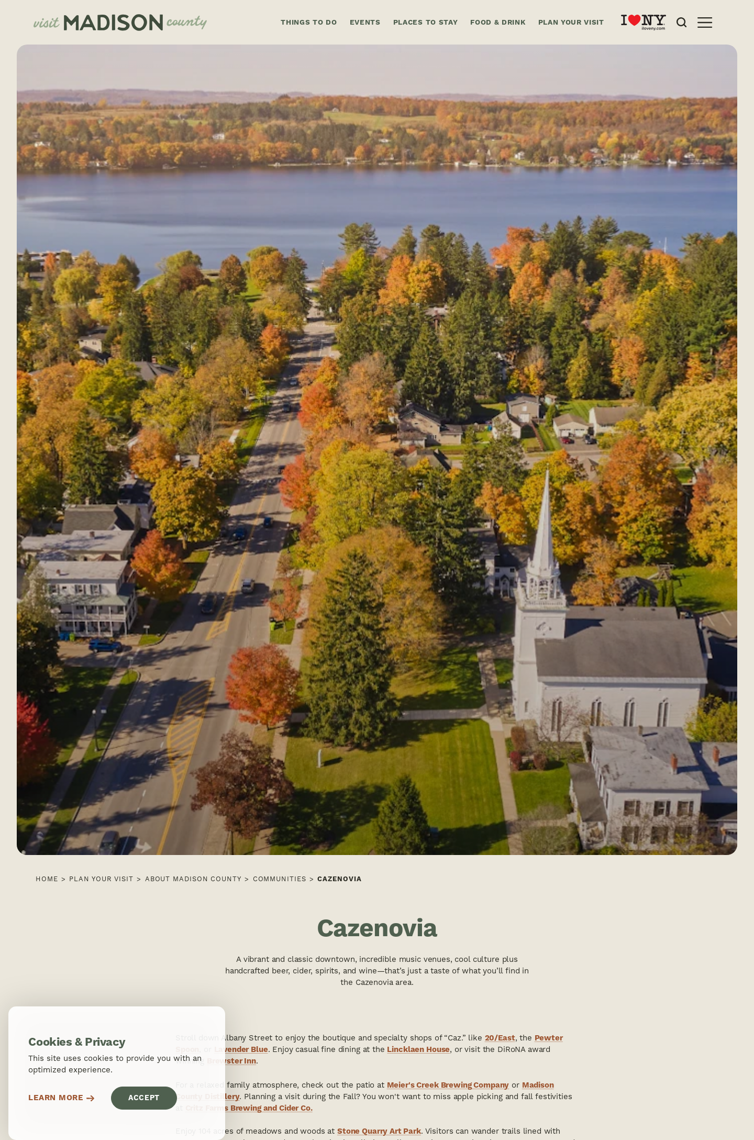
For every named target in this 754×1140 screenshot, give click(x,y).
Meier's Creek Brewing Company (448, 1085)
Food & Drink (497, 22)
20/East (500, 1038)
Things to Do (309, 22)
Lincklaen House (418, 1050)
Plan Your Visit (571, 22)
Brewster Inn (231, 1061)
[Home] (149, 22)
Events (365, 22)
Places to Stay (425, 22)
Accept (144, 1098)
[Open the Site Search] (681, 22)
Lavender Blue (241, 1050)
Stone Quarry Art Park (379, 1131)
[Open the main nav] (704, 22)
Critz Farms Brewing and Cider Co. (249, 1108)
